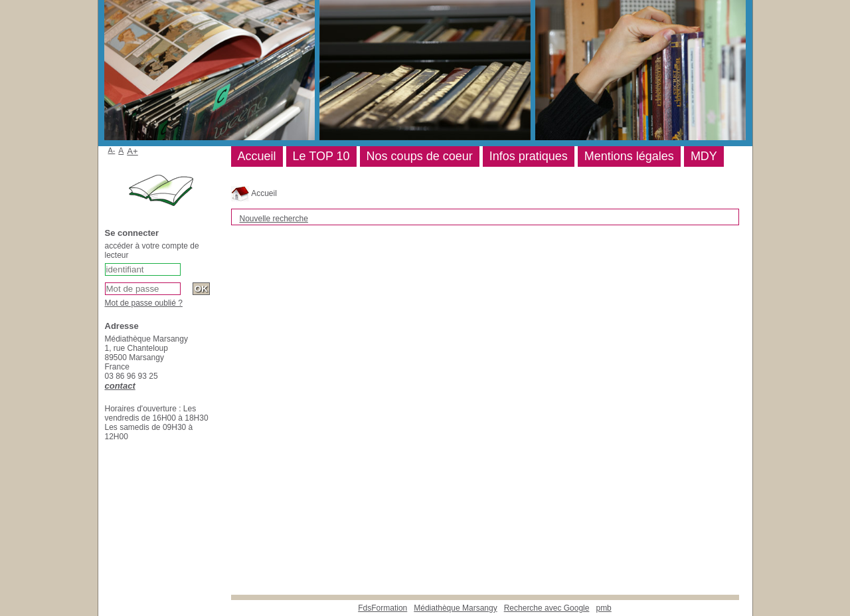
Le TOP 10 (321, 156)
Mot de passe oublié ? (144, 303)
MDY (704, 156)
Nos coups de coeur (420, 156)
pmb (603, 608)
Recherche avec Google (547, 608)
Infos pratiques (528, 156)
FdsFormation (382, 608)
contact (120, 386)
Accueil (254, 193)
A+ (132, 151)
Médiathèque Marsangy (455, 608)
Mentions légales (629, 156)
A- (112, 150)
